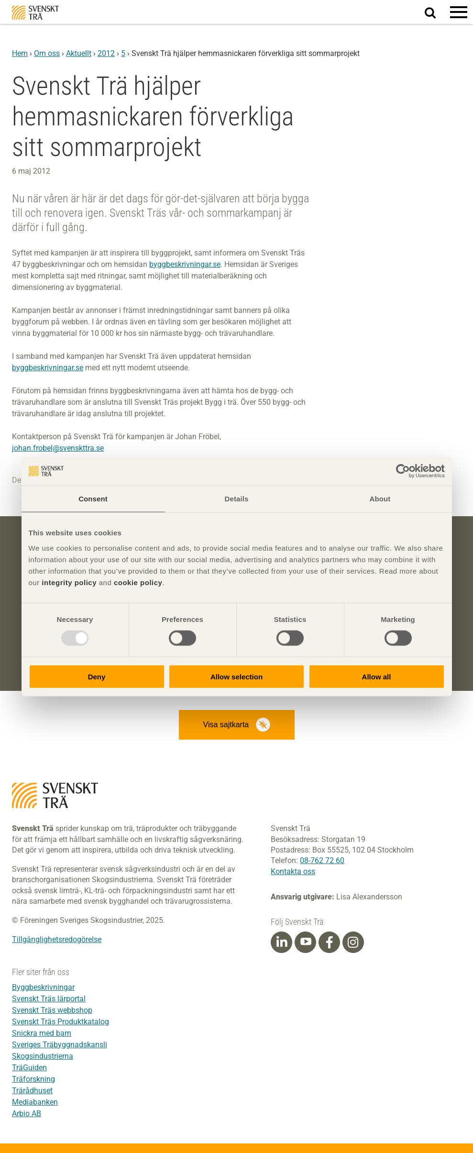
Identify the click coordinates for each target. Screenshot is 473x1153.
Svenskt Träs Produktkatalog (60, 1021)
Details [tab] (237, 499)
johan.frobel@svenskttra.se (58, 448)
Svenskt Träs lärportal (49, 998)
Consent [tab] (93, 499)
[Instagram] (353, 942)
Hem (20, 53)
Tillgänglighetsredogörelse (56, 939)
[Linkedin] (281, 942)
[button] (458, 12)
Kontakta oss (293, 871)
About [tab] (380, 499)
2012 (106, 53)
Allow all (376, 676)
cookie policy (138, 582)
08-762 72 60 (322, 860)
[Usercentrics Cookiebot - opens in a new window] (403, 471)
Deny (97, 676)
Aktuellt (78, 53)
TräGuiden (29, 1067)
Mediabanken (35, 1102)
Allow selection (236, 676)
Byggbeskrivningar (43, 987)
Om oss (47, 53)
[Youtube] (305, 942)
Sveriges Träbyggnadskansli (59, 1044)
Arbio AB (26, 1113)
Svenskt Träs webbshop (52, 1010)
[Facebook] (329, 942)
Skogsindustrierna (42, 1056)
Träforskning (33, 1079)
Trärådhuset (32, 1090)
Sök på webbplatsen (436, 12)
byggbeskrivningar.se (184, 264)
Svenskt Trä (35, 13)
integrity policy (69, 582)
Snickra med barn (41, 1033)
